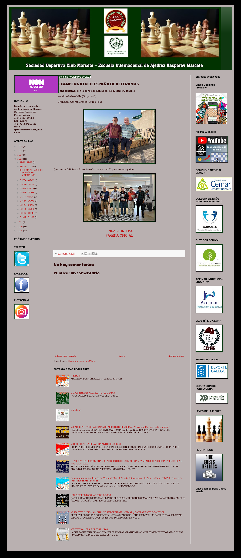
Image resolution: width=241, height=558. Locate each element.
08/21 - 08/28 (27, 184)
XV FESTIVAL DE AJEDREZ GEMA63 (89, 529)
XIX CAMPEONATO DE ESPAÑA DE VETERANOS (31, 172)
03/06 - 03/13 (27, 213)
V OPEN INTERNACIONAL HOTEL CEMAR (93, 392)
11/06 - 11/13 (26, 166)
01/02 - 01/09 (27, 217)
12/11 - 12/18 (26, 162)
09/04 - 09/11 (27, 180)
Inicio (122, 356)
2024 (20, 150)
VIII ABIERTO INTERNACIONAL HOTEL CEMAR (96, 444)
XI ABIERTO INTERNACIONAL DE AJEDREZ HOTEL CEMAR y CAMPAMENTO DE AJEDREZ (117, 512)
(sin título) (76, 375)
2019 (20, 226)
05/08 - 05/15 (27, 188)
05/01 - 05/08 (27, 192)
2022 (20, 158)
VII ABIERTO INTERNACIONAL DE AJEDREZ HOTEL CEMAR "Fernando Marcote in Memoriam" (120, 427)
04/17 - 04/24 (27, 196)
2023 (20, 154)
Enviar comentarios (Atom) (82, 361)
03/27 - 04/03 (27, 200)
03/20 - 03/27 (27, 205)
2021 (20, 222)
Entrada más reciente (65, 356)
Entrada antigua (176, 356)
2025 (20, 146)
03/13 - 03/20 (27, 209)
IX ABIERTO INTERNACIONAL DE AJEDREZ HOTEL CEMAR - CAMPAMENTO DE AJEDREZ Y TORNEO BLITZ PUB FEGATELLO (126, 462)
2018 (20, 230)
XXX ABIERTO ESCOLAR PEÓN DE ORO (91, 495)
